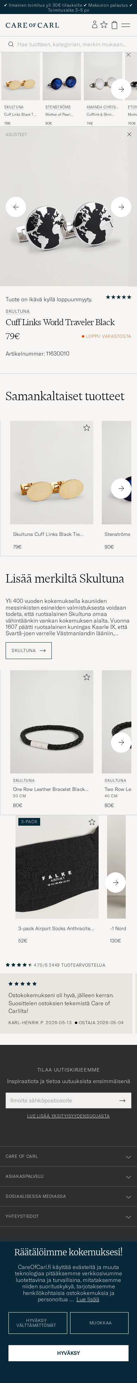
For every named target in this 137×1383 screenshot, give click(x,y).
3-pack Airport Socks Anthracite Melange (54, 928)
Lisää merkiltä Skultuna (65, 578)
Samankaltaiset (65, 396)
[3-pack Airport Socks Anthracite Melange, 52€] (57, 880)
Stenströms (58, 107)
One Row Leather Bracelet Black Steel (49, 789)
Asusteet (16, 134)
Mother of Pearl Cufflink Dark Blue (60, 114)
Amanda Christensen (102, 108)
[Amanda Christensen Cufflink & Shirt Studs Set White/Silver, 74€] (103, 89)
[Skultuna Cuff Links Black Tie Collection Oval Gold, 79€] (20, 89)
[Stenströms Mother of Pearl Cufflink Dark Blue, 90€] (61, 89)
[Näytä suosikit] (103, 25)
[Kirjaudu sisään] (94, 25)
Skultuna (14, 107)
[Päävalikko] (125, 25)
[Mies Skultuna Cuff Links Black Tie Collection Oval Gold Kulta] (20, 76)
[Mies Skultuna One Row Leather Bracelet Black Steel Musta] (51, 722)
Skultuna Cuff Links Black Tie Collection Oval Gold (46, 534)
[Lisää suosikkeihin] (85, 429)
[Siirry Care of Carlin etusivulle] (32, 25)
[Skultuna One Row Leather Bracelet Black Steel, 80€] (52, 739)
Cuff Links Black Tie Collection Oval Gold (20, 114)
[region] (68, 1003)
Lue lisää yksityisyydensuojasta (68, 1116)
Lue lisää (87, 1299)
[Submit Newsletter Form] (122, 1100)
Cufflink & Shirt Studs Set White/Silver (99, 114)
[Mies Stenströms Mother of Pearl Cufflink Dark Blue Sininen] (62, 76)
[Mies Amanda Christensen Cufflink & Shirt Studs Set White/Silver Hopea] (103, 76)
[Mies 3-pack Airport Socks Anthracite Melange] (57, 867)
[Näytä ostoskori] (114, 25)
